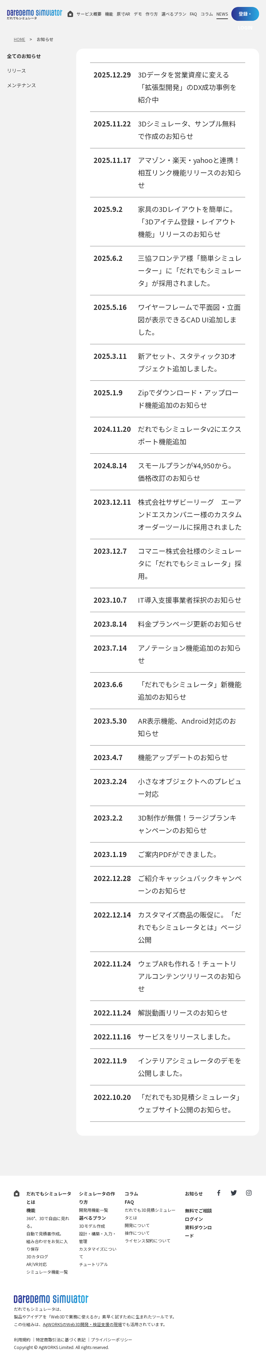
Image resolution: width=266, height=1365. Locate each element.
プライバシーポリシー (111, 1339)
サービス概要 (89, 14)
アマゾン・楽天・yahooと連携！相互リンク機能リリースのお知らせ (189, 172)
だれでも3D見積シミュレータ (51, 1299)
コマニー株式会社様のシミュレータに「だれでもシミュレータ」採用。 (190, 563)
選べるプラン (173, 14)
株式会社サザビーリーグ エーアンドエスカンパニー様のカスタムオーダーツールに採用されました (190, 514)
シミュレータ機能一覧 (47, 1272)
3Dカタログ (37, 1256)
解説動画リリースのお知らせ (183, 1013)
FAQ (193, 14)
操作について (137, 1233)
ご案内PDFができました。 (179, 854)
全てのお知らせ (24, 55)
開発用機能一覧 (93, 1210)
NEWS (222, 14)
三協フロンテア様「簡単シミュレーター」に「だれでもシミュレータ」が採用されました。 (190, 270)
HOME (19, 39)
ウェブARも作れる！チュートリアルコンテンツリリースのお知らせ (189, 976)
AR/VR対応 (36, 1264)
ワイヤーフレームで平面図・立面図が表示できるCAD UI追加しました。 (189, 319)
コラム (207, 14)
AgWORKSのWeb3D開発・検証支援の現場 (82, 1324)
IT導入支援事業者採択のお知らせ (189, 600)
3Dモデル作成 (92, 1226)
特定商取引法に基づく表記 (61, 1339)
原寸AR (123, 14)
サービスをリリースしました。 (186, 1036)
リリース (16, 70)
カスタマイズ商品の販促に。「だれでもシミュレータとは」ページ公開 (189, 927)
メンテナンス (21, 85)
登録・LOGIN (245, 15)
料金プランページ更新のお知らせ (190, 624)
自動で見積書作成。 (45, 1233)
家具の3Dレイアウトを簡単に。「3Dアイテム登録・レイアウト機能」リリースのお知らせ (187, 221)
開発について (137, 1225)
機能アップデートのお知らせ (183, 757)
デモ (138, 14)
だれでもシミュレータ (34, 14)
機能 (109, 14)
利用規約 (22, 1339)
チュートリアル (93, 1264)
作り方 (151, 14)
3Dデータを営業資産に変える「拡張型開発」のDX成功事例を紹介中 (187, 87)
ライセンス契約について (147, 1240)
